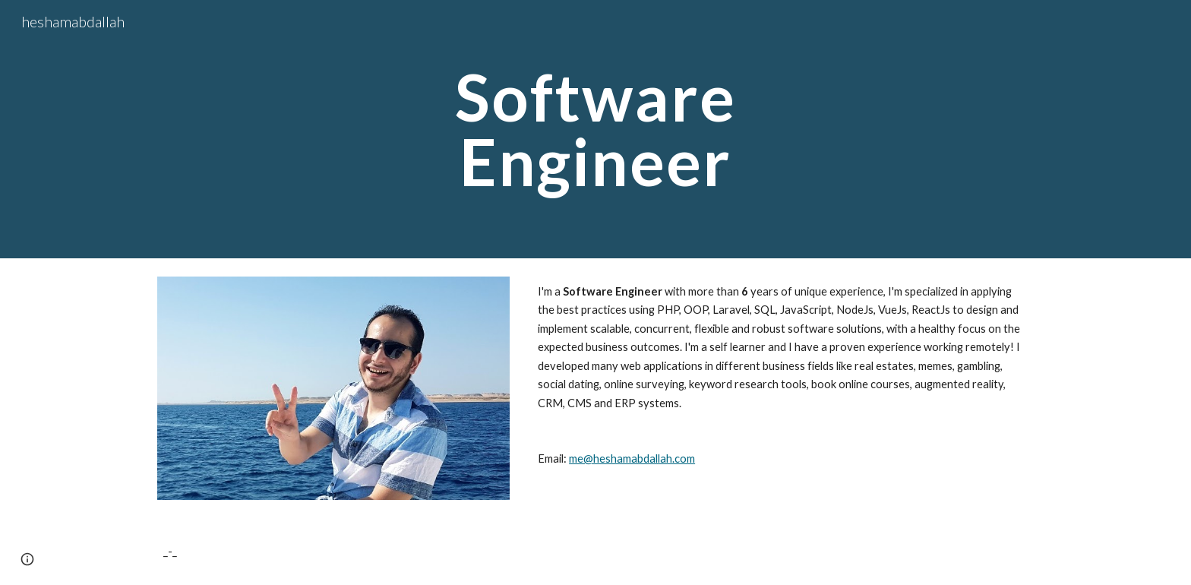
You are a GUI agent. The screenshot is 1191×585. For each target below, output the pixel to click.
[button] (27, 559)
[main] (595, 129)
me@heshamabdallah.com (632, 458)
